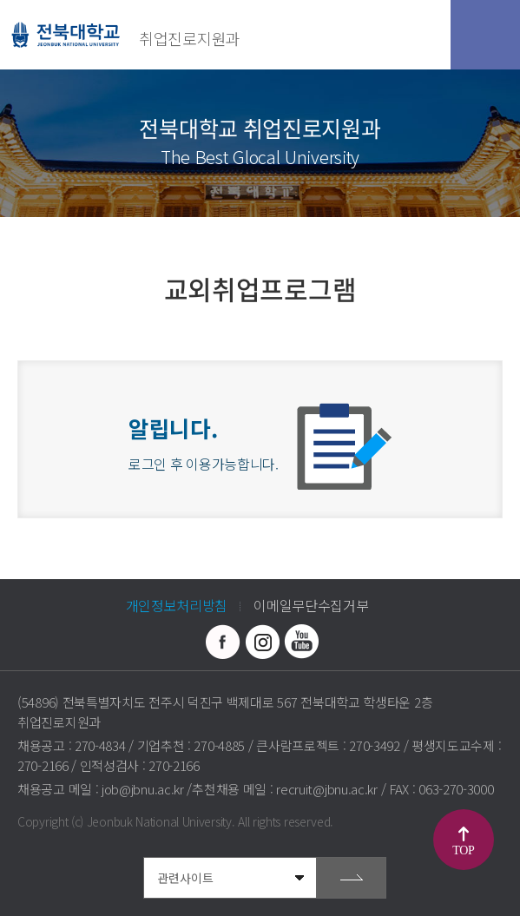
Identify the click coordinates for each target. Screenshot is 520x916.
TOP (463, 850)
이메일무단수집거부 (310, 605)
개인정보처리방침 (177, 605)
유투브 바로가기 (301, 641)
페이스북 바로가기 (223, 641)
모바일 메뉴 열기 (485, 34)
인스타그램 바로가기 (262, 641)
